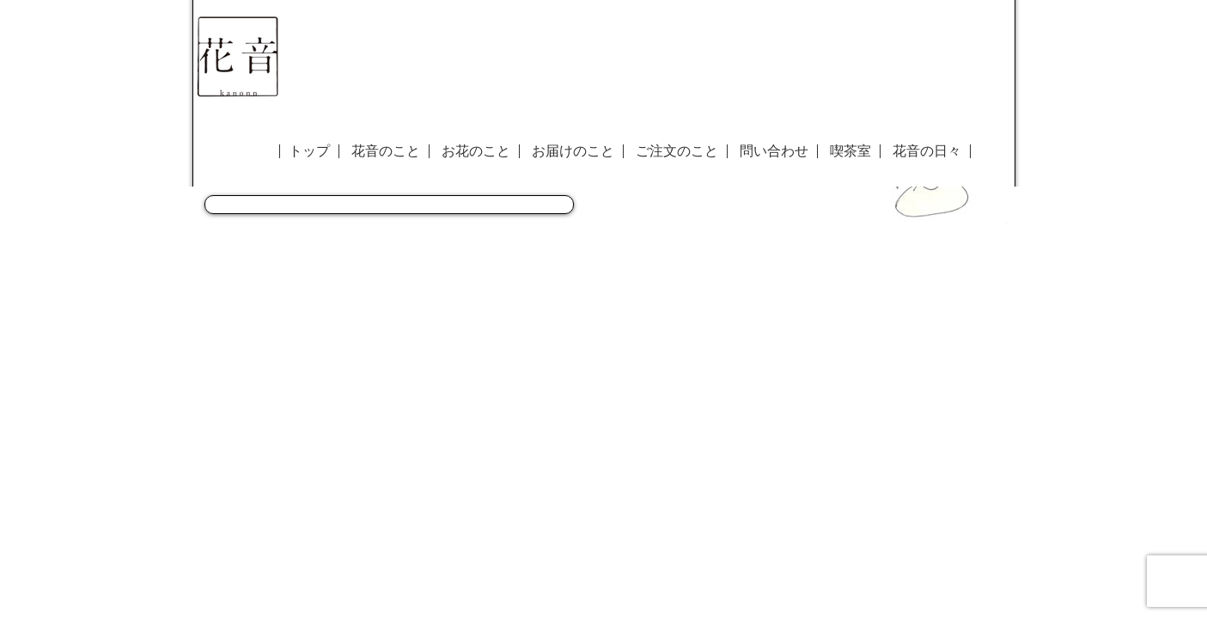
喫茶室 (850, 151)
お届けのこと (573, 151)
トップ (309, 151)
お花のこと (476, 151)
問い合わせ (774, 151)
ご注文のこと (677, 151)
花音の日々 (927, 151)
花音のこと (385, 151)
